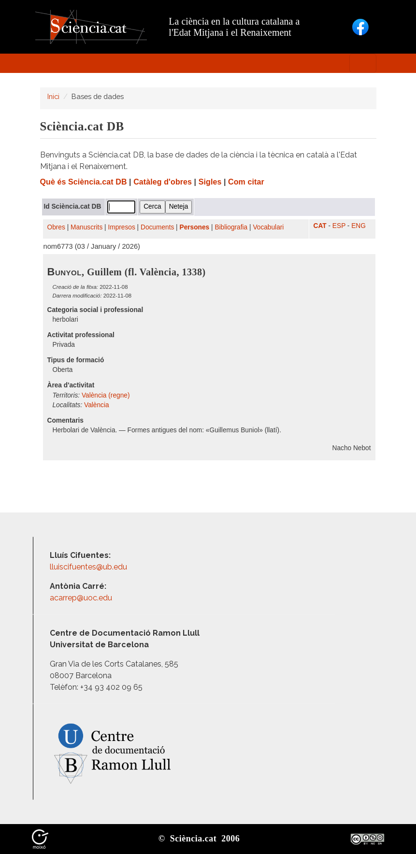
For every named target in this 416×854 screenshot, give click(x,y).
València (96, 405)
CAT (320, 225)
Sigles (210, 182)
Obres (56, 227)
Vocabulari (268, 227)
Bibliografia (231, 227)
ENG (358, 225)
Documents (157, 227)
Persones (195, 227)
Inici (53, 96)
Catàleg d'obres (162, 182)
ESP (338, 225)
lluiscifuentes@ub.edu (89, 566)
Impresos (121, 227)
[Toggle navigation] (362, 63)
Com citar (246, 182)
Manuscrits (86, 227)
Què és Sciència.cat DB (83, 182)
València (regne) (106, 395)
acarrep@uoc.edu (81, 597)
